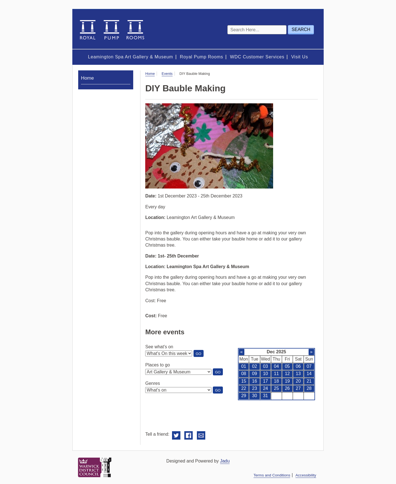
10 (265, 373)
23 (254, 388)
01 (243, 366)
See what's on (159, 346)
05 (287, 366)
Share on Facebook (188, 435)
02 (254, 366)
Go (200, 354)
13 (298, 373)
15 (243, 381)
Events (167, 73)
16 (254, 381)
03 (265, 366)
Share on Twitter (176, 435)
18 (276, 381)
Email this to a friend (201, 435)
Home (150, 73)
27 (298, 388)
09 (254, 373)
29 (243, 395)
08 (243, 373)
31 (265, 395)
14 (309, 373)
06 (298, 366)
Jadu (225, 461)
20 (298, 381)
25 (276, 388)
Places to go (157, 365)
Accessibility (305, 475)
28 (309, 388)
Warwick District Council (94, 467)
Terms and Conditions (272, 475)
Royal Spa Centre (111, 29)
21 (309, 381)
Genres (152, 383)
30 (254, 395)
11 (276, 373)
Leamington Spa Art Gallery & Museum (130, 56)
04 (276, 366)
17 (265, 381)
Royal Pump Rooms (201, 56)
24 (265, 388)
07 (309, 366)
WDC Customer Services (257, 56)
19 (287, 381)
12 (287, 373)
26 (287, 388)
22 (243, 388)
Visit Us (299, 56)
